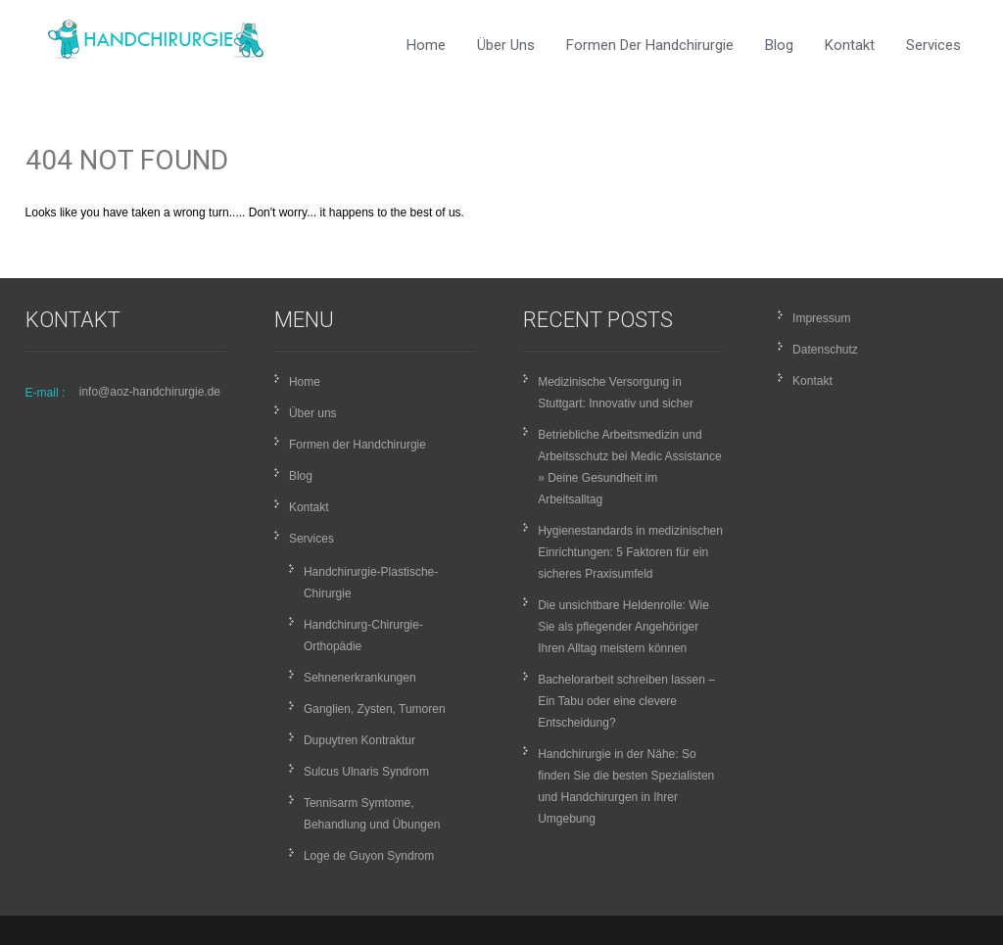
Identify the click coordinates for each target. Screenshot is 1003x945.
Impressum (821, 318)
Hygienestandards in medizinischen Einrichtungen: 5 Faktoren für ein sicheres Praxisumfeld (630, 552)
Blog (779, 45)
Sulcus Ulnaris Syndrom (366, 772)
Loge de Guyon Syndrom (369, 856)
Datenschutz (825, 349)
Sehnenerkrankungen (360, 678)
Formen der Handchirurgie (650, 45)
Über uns (506, 45)
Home (426, 45)
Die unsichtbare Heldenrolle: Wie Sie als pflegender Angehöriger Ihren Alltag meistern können (623, 626)
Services (933, 45)
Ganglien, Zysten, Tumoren (375, 709)
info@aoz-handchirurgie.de (149, 392)
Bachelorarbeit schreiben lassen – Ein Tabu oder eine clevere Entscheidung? (626, 701)
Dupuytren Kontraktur (359, 740)
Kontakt (850, 45)
